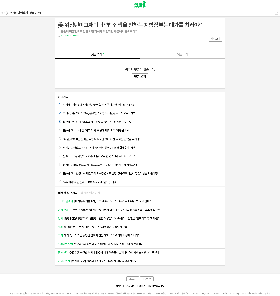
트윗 (68, 43)
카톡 (75, 43)
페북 (61, 43)
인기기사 (63, 97)
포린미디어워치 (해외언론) (25, 13)
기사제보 (130, 286)
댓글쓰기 (182, 54)
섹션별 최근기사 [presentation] (68, 193)
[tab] (68, 193)
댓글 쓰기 (140, 76)
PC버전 (147, 278)
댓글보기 (97, 54)
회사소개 (120, 286)
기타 (82, 43)
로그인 (132, 278)
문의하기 (141, 286)
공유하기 (276, 13)
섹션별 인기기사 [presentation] (90, 193)
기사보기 (215, 39)
